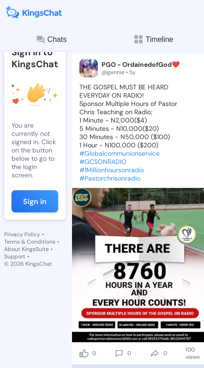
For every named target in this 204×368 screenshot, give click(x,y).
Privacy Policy (22, 234)
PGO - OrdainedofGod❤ (141, 64)
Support (14, 256)
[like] (84, 353)
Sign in (35, 201)
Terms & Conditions (29, 241)
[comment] (119, 353)
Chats (51, 40)
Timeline (153, 39)
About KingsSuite (26, 249)
